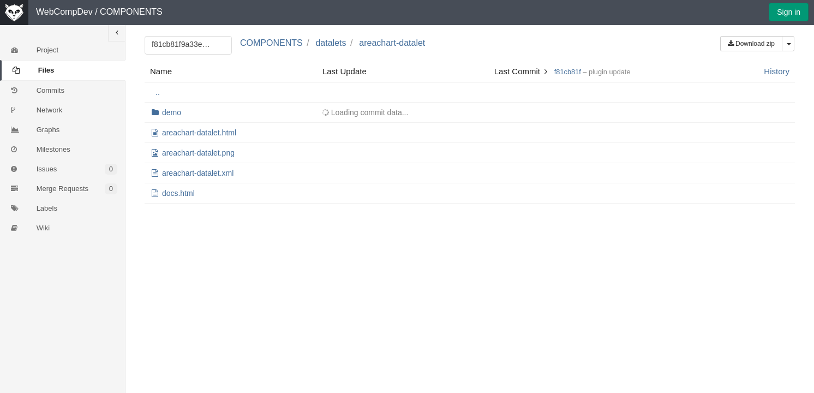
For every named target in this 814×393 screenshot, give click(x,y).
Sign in (788, 12)
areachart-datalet (392, 42)
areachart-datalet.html (199, 132)
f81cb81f (567, 72)
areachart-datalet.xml (198, 173)
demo (171, 112)
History (776, 71)
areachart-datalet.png (198, 152)
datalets (330, 42)
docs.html (178, 193)
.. (157, 92)
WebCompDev (64, 11)
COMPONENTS (131, 11)
